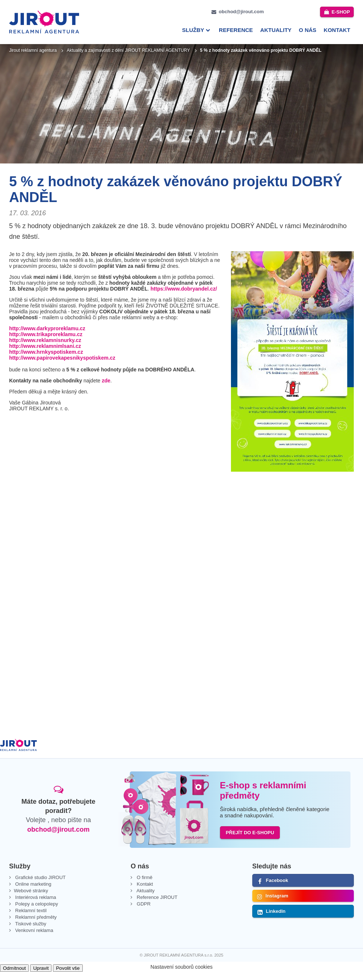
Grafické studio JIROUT (40, 877)
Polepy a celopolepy (36, 904)
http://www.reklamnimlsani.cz (45, 346)
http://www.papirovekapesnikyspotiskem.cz (62, 358)
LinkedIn (275, 911)
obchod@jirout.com (241, 11)
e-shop (340, 12)
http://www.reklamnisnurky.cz (45, 340)
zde (106, 381)
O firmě (143, 877)
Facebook (277, 880)
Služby (193, 30)
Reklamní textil (30, 910)
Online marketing (32, 884)
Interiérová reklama (35, 897)
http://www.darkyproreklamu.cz (47, 328)
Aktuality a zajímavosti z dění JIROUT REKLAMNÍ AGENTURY (128, 50)
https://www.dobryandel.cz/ (183, 289)
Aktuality (276, 30)
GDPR (142, 904)
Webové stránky (31, 890)
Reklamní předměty (35, 917)
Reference (236, 30)
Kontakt (337, 30)
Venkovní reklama (33, 930)
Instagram (277, 896)
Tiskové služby (30, 923)
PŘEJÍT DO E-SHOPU (250, 832)
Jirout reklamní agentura (33, 50)
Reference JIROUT (156, 897)
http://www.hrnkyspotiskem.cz (46, 352)
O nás (308, 30)
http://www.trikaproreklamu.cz (45, 334)
